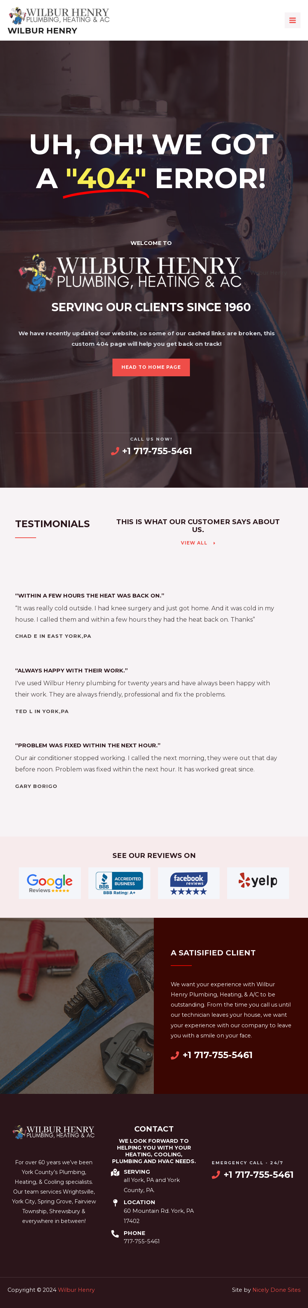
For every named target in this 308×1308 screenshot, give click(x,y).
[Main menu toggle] (292, 20)
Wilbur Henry (42, 30)
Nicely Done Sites (276, 1290)
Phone (134, 1233)
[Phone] (115, 1234)
